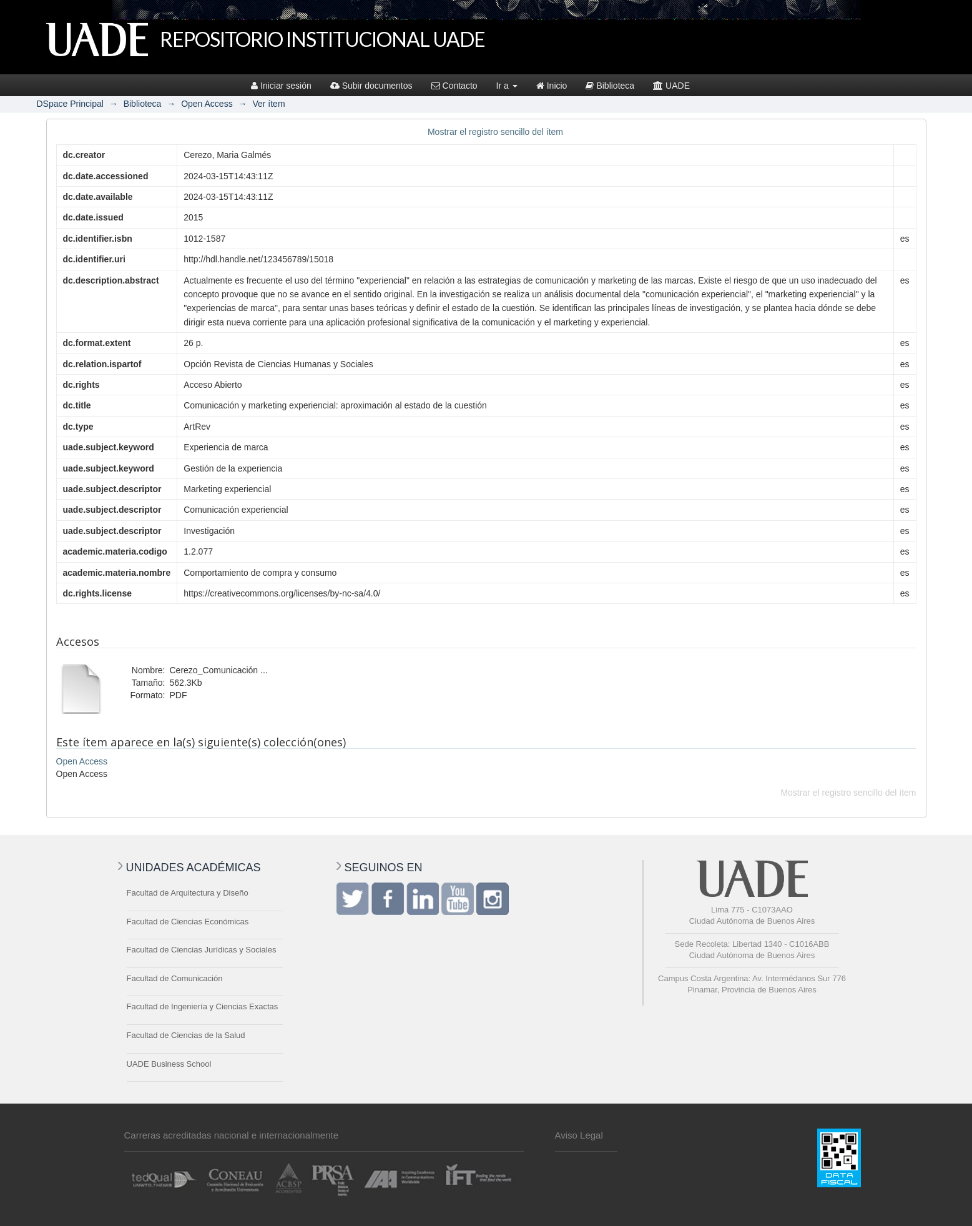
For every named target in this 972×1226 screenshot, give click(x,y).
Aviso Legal (579, 1135)
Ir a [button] (507, 86)
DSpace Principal (70, 104)
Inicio (551, 86)
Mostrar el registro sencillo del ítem (495, 132)
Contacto (454, 86)
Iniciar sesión (281, 86)
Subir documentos (371, 86)
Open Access (207, 104)
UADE (671, 86)
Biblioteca (610, 86)
